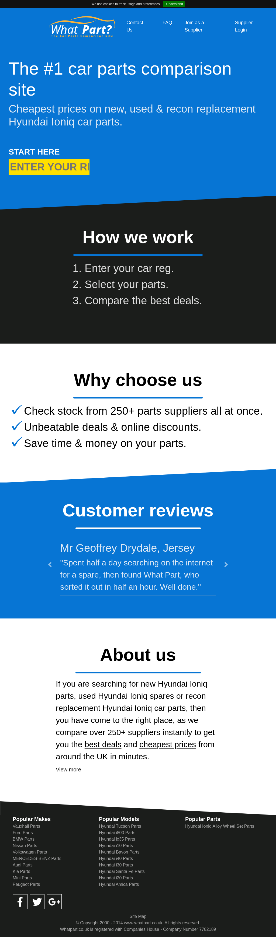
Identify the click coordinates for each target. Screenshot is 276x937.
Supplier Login (244, 26)
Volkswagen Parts (30, 852)
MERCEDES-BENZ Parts (37, 858)
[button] (49, 564)
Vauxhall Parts (26, 826)
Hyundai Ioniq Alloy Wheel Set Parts (219, 826)
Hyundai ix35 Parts (117, 839)
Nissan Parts (25, 845)
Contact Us (134, 26)
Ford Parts (23, 832)
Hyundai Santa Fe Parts (122, 871)
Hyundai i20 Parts (116, 878)
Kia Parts (21, 871)
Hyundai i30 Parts (116, 865)
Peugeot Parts (26, 884)
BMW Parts (23, 839)
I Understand (173, 4)
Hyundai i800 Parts (117, 832)
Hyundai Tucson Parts (120, 826)
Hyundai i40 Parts (116, 858)
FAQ (167, 22)
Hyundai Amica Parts (119, 884)
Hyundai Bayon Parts (119, 852)
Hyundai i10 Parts (116, 845)
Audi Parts (23, 865)
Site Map (137, 916)
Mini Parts (22, 878)
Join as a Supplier (194, 26)
